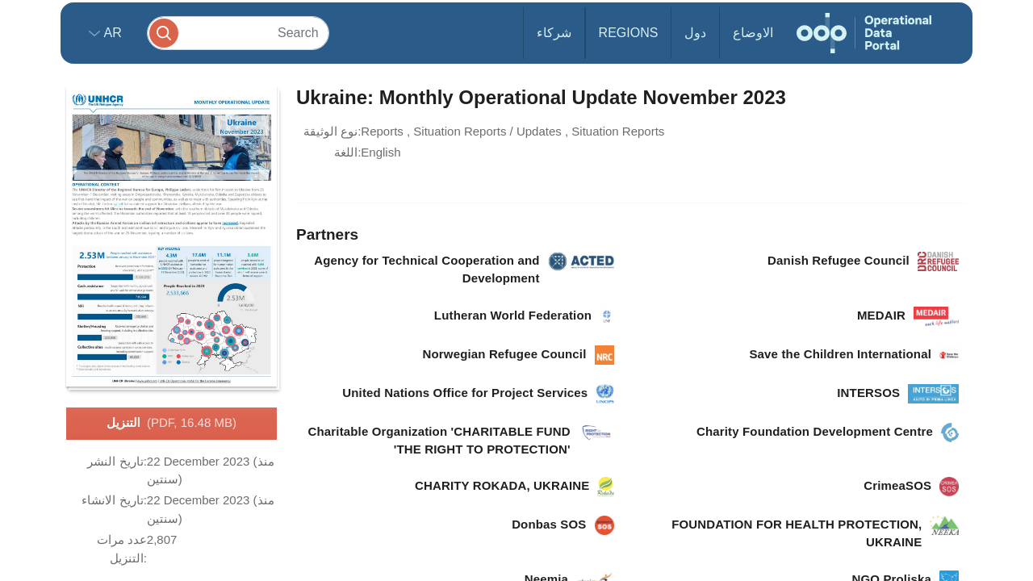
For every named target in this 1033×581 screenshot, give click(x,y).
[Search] (238, 32)
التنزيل (171, 423)
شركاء (554, 33)
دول (695, 33)
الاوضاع (753, 33)
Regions (629, 33)
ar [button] (111, 33)
